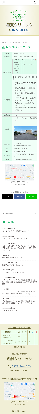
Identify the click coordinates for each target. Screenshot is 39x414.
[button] (35, 213)
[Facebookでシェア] (19, 196)
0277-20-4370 (21, 30)
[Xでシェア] (7, 196)
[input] (19, 214)
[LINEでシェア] (31, 196)
